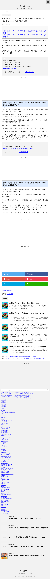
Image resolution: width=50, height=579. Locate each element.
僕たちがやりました (5, 472)
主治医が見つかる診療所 (6, 470)
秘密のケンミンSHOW (6, 494)
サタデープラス (4, 439)
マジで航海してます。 (6, 456)
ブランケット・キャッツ (6, 453)
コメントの (5, 511)
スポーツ (3, 445)
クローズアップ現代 (5, 437)
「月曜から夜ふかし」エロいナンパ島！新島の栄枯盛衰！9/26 (15, 396)
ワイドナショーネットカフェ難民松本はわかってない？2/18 (15, 392)
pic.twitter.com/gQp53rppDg (25, 148)
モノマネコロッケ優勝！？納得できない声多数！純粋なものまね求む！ (17, 393)
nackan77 (10, 294)
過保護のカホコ (4, 502)
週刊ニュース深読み (5, 501)
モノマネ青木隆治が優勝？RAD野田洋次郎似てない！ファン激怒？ (16, 395)
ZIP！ (2, 416)
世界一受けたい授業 (5, 465)
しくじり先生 (4, 421)
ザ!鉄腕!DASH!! (4, 441)
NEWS (2, 413)
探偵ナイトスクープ (5, 479)
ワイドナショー (4, 463)
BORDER (3, 410)
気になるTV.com (25, 6)
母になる (3, 490)
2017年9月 (3, 401)
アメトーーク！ (4, 430)
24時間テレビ (4, 408)
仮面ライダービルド (5, 471)
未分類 (2, 486)
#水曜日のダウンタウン (10, 148)
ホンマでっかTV (5, 454)
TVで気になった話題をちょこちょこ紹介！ (24, 573)
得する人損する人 (5, 476)
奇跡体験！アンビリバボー (7, 474)
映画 (2, 480)
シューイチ (3, 442)
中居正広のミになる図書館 (7, 468)
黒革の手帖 (3, 507)
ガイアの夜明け (4, 432)
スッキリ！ (3, 443)
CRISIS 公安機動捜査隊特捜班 (8, 412)
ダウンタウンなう (5, 448)
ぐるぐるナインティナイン (7, 420)
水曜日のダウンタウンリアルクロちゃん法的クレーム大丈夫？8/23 (27, 325)
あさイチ (3, 417)
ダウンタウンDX (5, 446)
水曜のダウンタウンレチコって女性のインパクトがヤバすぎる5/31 (27, 347)
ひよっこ (3, 426)
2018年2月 (3, 400)
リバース (3, 460)
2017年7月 (3, 404)
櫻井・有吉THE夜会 (5, 489)
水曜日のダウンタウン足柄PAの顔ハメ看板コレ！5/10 (24, 303)
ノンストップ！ (4, 449)
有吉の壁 (3, 483)
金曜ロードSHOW (5, 504)
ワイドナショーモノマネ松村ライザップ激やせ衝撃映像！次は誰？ (16, 398)
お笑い (2, 419)
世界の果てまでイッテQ (6, 464)
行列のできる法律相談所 (6, 498)
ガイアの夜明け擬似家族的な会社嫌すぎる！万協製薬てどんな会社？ (21, 356)
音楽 (2, 505)
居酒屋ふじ (3, 475)
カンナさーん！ (4, 431)
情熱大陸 (3, 478)
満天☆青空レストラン (6, 493)
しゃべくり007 (4, 423)
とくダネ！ (3, 424)
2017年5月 (3, 406)
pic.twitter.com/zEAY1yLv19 (11, 68)
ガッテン (3, 435)
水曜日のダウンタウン (7, 290)
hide (28, 28)
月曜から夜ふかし (5, 482)
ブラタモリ (3, 452)
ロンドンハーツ (4, 461)
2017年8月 (3, 402)
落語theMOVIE (4, 497)
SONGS (3, 415)
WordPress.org (4, 513)
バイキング (3, 450)
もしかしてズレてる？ (6, 427)
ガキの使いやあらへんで (6, 434)
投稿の (4, 510)
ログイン (3, 509)
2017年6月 (3, 405)
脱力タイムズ (4, 496)
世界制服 (3, 467)
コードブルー (4, 438)
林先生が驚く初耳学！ (6, 487)
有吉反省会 (3, 485)
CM (2, 411)
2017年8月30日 (29, 72)
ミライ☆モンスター (5, 459)
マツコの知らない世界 (6, 457)
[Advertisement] (25, 90)
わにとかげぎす (4, 428)
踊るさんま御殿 (4, 500)
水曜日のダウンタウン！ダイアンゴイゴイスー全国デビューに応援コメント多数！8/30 (25, 358)
